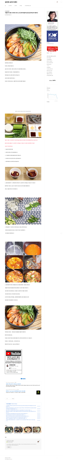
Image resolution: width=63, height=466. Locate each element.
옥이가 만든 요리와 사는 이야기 (51, 56)
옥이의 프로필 (49, 57)
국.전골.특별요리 (8, 408)
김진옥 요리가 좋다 (11, 2)
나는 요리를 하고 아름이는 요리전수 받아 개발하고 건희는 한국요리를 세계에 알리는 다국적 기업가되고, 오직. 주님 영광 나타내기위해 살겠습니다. (21, 449)
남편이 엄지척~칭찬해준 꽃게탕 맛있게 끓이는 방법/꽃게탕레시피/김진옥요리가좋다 (18, 414)
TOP (57, 462)
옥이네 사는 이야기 (49, 70)
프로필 (21, 5)
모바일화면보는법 (28, 5)
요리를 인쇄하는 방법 (50, 75)
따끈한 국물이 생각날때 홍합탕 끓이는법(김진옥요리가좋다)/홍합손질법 (16, 418)
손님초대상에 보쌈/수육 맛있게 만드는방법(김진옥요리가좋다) (15, 419)
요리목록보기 (49, 67)
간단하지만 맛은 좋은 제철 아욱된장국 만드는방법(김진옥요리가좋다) (16, 421)
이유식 (48, 65)
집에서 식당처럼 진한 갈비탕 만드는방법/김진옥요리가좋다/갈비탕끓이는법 (17, 420)
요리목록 (10, 5)
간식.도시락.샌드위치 (50, 62)
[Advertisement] (23, 377)
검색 (55, 2)
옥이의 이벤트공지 (49, 72)
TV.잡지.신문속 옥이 (50, 68)
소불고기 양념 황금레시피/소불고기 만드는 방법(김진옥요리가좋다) (15, 423)
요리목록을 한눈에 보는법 (50, 43)
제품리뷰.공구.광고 (49, 73)
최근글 (48, 52)
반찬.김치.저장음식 (49, 61)
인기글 (51, 52)
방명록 (16, 5)
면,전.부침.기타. (49, 64)
